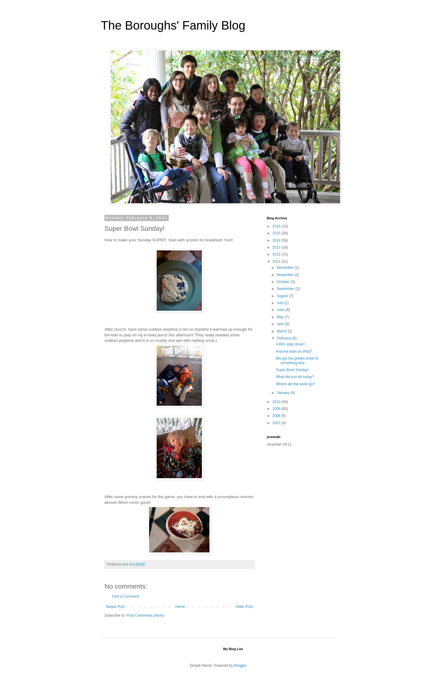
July (280, 303)
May (281, 317)
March (282, 331)
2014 (277, 240)
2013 (277, 247)
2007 (277, 423)
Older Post (244, 607)
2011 (277, 261)
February (284, 338)
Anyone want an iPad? (294, 351)
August (283, 296)
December (286, 267)
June (281, 310)
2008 (277, 416)
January (284, 393)
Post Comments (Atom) (145, 615)
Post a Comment (125, 596)
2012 (277, 254)
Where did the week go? (295, 384)
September (286, 289)
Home (180, 607)
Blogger (240, 665)
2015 (277, 233)
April (281, 324)
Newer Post (115, 607)
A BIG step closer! (290, 344)
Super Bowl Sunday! (292, 370)
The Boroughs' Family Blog (173, 25)
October (284, 282)
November (286, 275)
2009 (277, 409)
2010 (277, 402)
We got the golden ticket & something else (297, 360)
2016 (277, 226)
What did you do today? (295, 377)
